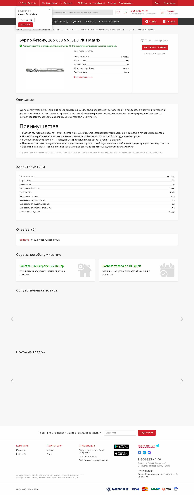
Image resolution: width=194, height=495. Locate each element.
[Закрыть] (49, 9)
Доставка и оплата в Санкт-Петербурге (92, 451)
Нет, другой (26, 20)
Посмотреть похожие (155, 53)
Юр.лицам (66, 3)
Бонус (151, 21)
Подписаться (147, 432)
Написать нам (146, 445)
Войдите (24, 239)
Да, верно (25, 25)
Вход (157, 3)
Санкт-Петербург (28, 3)
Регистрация (169, 3)
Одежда (76, 21)
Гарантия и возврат (88, 456)
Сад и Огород (59, 21)
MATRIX (89, 51)
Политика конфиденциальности (93, 460)
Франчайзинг (50, 3)
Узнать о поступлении (155, 47)
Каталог (50, 450)
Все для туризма (109, 21)
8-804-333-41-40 (149, 459)
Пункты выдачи (126, 3)
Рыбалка (90, 21)
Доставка (112, 3)
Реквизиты (21, 454)
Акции (169, 21)
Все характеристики (83, 77)
